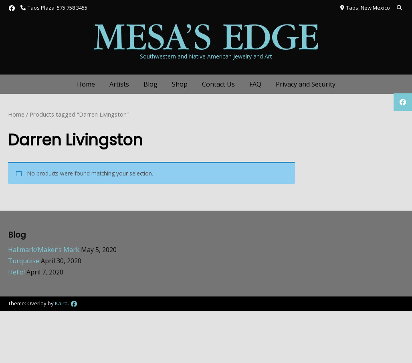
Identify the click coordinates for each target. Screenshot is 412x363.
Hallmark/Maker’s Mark (43, 249)
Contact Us (218, 84)
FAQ (255, 84)
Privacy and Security (305, 84)
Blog (150, 84)
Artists (119, 84)
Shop (180, 84)
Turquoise (23, 260)
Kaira (61, 303)
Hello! (16, 272)
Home (86, 84)
